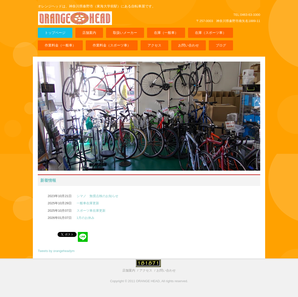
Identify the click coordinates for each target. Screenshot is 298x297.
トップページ (55, 33)
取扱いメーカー (125, 33)
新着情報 (48, 180)
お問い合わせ (188, 45)
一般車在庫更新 (88, 203)
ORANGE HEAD (76, 21)
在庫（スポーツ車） (210, 33)
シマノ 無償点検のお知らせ (97, 196)
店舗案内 (89, 33)
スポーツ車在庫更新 (91, 210)
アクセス (154, 45)
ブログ (221, 45)
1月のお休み (85, 218)
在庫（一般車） (166, 33)
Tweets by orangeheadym (56, 251)
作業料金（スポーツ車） (112, 45)
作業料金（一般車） (60, 45)
